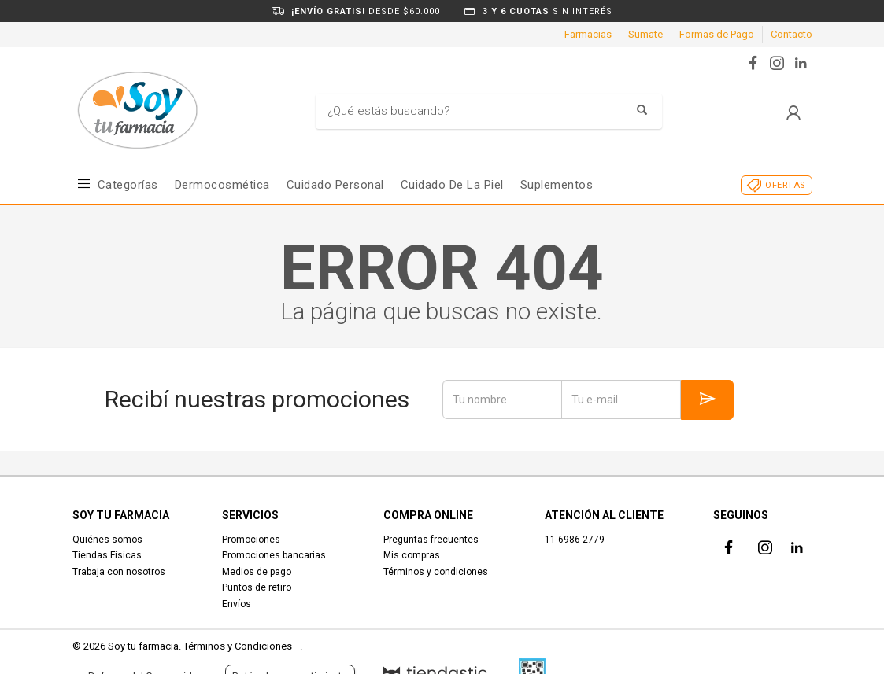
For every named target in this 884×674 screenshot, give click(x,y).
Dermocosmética (222, 185)
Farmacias (588, 34)
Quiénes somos (107, 539)
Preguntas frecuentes (431, 539)
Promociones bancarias (274, 555)
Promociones (251, 539)
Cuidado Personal (335, 185)
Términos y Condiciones (237, 646)
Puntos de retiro (256, 587)
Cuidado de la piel (452, 185)
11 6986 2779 (575, 539)
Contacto (791, 34)
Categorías (128, 185)
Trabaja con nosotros (118, 571)
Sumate (645, 34)
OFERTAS (785, 185)
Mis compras (411, 555)
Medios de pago (256, 571)
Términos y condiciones (435, 571)
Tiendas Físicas (107, 555)
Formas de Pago (716, 34)
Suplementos (557, 185)
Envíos (236, 604)
